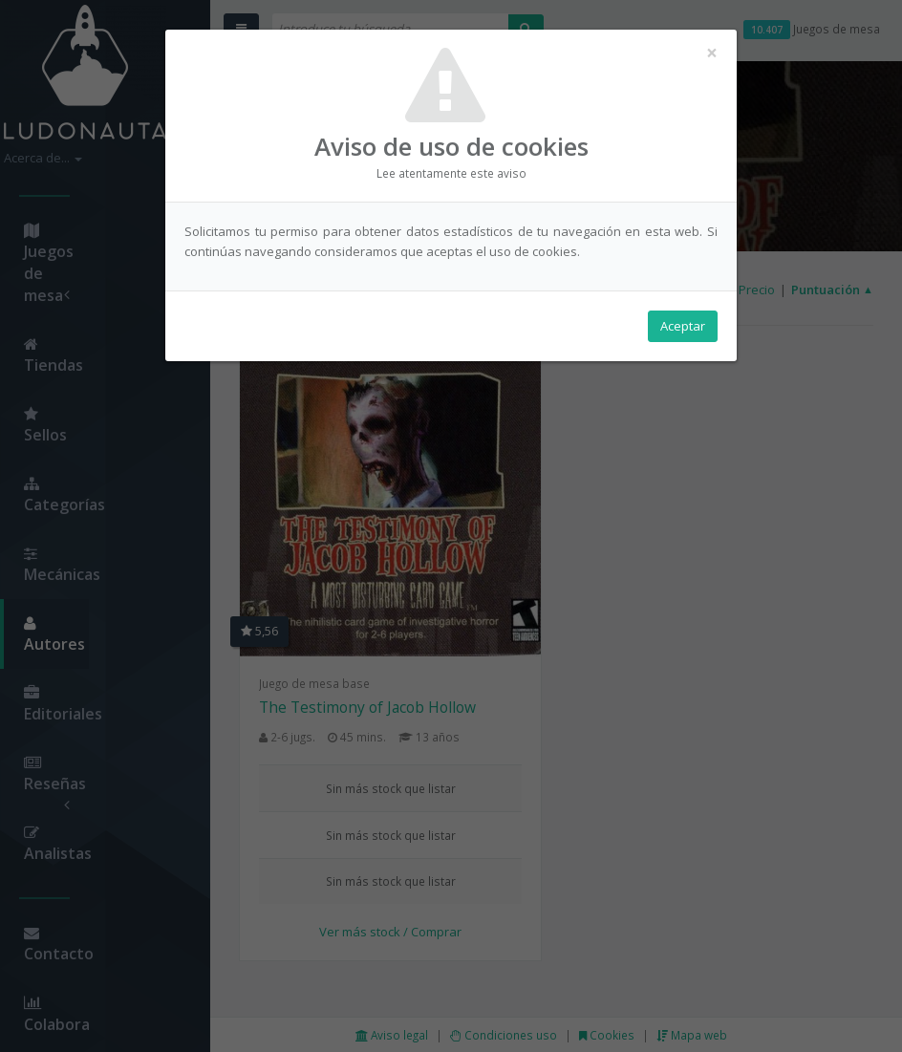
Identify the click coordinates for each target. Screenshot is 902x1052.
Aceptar (682, 325)
